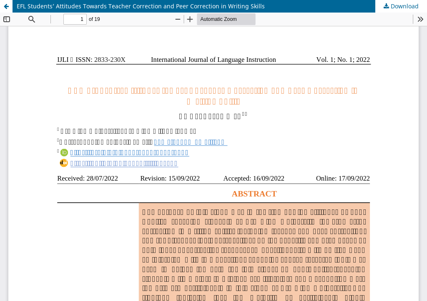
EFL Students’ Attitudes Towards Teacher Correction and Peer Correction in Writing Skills (141, 6)
